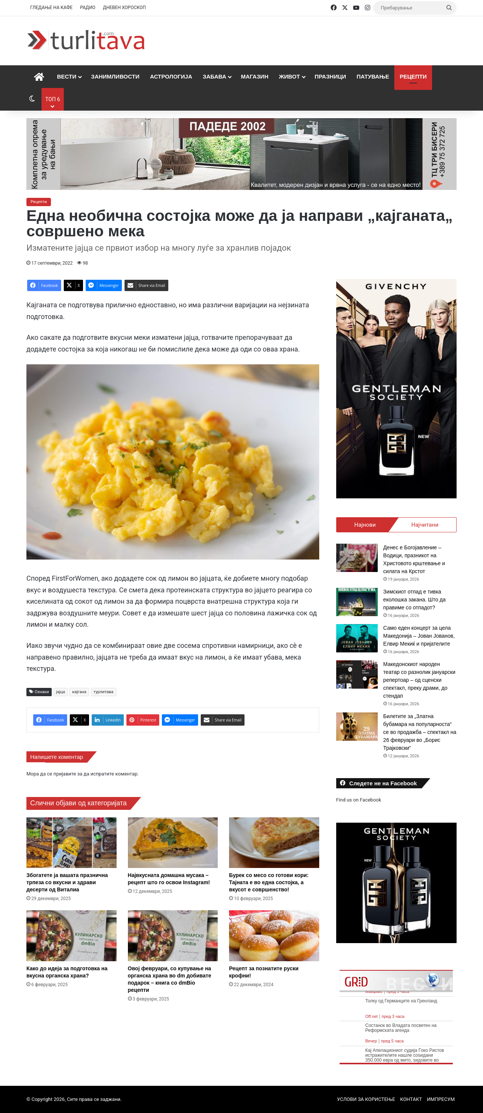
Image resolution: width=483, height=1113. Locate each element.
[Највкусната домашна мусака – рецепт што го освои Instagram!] (173, 842)
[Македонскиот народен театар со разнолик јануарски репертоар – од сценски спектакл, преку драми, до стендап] (357, 674)
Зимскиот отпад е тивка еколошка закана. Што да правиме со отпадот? (414, 599)
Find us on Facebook (358, 800)
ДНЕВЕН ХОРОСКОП (124, 7)
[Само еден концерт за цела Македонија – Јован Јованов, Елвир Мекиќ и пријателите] (357, 638)
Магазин (254, 76)
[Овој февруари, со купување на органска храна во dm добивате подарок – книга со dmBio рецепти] (173, 935)
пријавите (64, 774)
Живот (289, 76)
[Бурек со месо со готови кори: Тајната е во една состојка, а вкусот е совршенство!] (274, 842)
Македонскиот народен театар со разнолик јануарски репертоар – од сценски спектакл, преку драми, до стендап (419, 680)
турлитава (104, 691)
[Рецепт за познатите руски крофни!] (274, 935)
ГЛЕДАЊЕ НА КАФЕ (51, 7)
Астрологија (171, 76)
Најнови (365, 524)
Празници (330, 76)
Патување (373, 76)
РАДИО (87, 7)
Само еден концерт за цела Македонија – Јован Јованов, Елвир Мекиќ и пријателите (419, 636)
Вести (66, 76)
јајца (60, 691)
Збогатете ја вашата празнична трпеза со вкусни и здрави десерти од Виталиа (67, 882)
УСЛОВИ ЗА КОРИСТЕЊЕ (366, 1099)
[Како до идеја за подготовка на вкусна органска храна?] (71, 935)
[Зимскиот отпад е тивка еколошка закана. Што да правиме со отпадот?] (357, 602)
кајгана (79, 691)
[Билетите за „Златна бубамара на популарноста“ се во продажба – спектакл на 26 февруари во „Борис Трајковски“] (357, 726)
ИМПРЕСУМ (441, 1099)
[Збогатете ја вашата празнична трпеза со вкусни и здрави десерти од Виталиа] (71, 842)
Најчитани (424, 524)
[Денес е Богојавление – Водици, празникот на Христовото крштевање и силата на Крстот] (357, 558)
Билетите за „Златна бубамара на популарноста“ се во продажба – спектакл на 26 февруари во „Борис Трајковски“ (420, 732)
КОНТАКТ (411, 1099)
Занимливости (115, 76)
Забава (214, 76)
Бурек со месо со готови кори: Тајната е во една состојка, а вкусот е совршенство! (269, 882)
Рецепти (413, 76)
